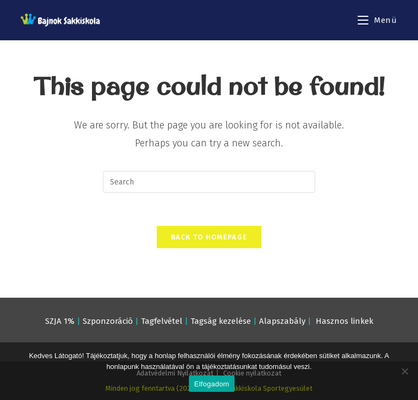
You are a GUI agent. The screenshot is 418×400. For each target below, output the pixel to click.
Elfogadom (211, 384)
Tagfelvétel (161, 321)
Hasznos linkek (344, 321)
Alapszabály (282, 321)
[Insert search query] (209, 182)
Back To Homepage (209, 237)
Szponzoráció (108, 321)
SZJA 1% (60, 321)
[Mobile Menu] (377, 20)
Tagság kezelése (220, 321)
